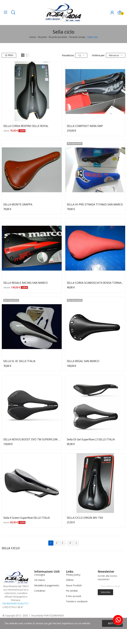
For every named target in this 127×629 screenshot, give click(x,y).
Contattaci (39, 590)
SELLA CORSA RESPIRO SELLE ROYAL (25, 126)
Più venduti (72, 590)
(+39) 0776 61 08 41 (12, 607)
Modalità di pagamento (46, 585)
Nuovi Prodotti (74, 585)
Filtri (9, 55)
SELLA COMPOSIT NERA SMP (85, 126)
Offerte (70, 580)
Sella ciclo (11, 548)
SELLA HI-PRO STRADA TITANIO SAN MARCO (95, 204)
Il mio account (73, 596)
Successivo (76, 543)
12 (81, 55)
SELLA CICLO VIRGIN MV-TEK (85, 518)
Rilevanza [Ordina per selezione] (115, 55)
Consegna (39, 574)
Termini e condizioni (76, 601)
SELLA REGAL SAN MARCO (83, 361)
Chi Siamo (39, 580)
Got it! (112, 623)
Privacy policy (73, 574)
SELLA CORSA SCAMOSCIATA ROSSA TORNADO (95, 283)
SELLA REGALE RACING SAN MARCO (25, 283)
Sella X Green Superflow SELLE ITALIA (26, 518)
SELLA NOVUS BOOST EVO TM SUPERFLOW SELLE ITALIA (31, 439)
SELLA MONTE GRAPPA (17, 204)
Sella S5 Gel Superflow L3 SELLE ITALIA (91, 439)
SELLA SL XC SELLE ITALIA (19, 361)
